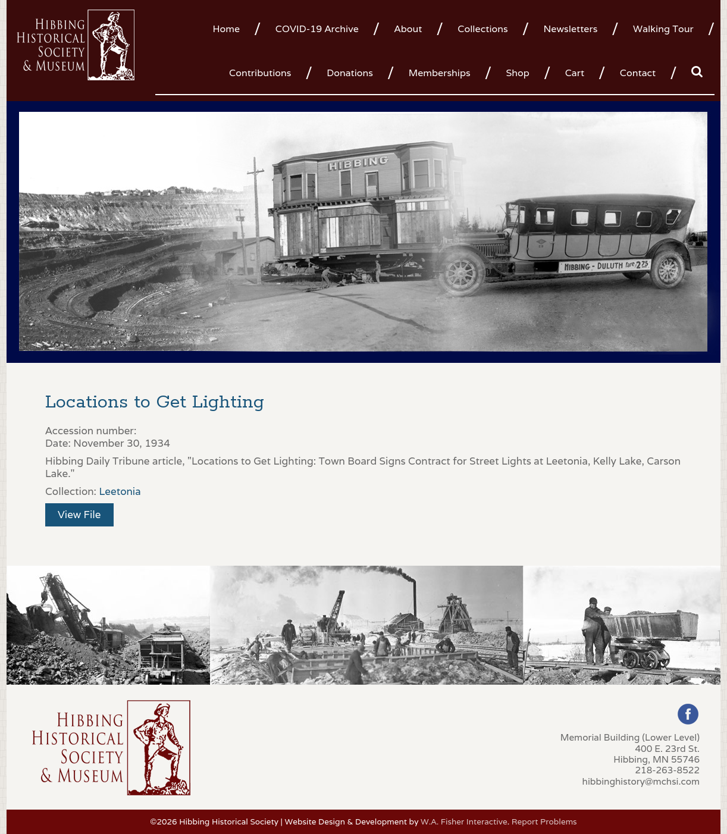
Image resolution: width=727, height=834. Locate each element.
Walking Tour (663, 29)
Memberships (440, 73)
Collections (482, 29)
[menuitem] (230, 28)
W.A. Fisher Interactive (464, 821)
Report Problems (544, 821)
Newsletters (570, 29)
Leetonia (119, 491)
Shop (517, 73)
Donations (350, 73)
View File (79, 514)
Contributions (260, 73)
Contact (638, 73)
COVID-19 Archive (317, 29)
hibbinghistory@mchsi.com (641, 781)
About (408, 29)
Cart (574, 73)
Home (226, 29)
